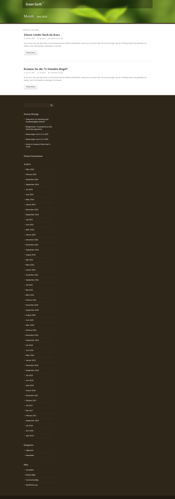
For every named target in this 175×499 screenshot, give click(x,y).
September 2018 (32, 370)
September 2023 (32, 215)
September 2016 (32, 421)
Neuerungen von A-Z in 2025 (37, 134)
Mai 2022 (29, 260)
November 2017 (32, 395)
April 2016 (30, 436)
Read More (30, 53)
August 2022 (31, 255)
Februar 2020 (31, 330)
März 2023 (30, 230)
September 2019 (32, 340)
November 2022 (32, 245)
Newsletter (30, 455)
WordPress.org (31, 485)
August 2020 (31, 315)
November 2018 (32, 365)
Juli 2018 (29, 375)
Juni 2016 (29, 431)
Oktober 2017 (31, 400)
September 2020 (32, 310)
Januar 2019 (31, 360)
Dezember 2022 (32, 240)
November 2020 (32, 305)
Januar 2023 (31, 235)
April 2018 (30, 385)
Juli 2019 (29, 345)
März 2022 (30, 265)
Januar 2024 (31, 205)
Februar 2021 (31, 300)
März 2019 (30, 355)
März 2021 (30, 295)
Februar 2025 (31, 174)
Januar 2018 (31, 390)
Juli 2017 (29, 405)
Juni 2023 (29, 225)
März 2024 (30, 200)
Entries (30, 475)
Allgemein (30, 450)
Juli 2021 (29, 285)
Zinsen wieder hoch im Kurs (42, 34)
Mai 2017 (29, 411)
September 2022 (32, 250)
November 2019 (32, 335)
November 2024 (32, 179)
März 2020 (30, 325)
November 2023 (32, 210)
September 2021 (32, 280)
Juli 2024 (29, 189)
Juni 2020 (29, 320)
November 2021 (32, 275)
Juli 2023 (29, 220)
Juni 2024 (29, 194)
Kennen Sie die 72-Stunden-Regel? (46, 69)
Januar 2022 (31, 270)
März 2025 (30, 169)
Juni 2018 (29, 380)
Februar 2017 (31, 416)
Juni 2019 (29, 350)
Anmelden (30, 470)
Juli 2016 (29, 426)
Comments (32, 480)
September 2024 (32, 184)
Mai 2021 (29, 290)
